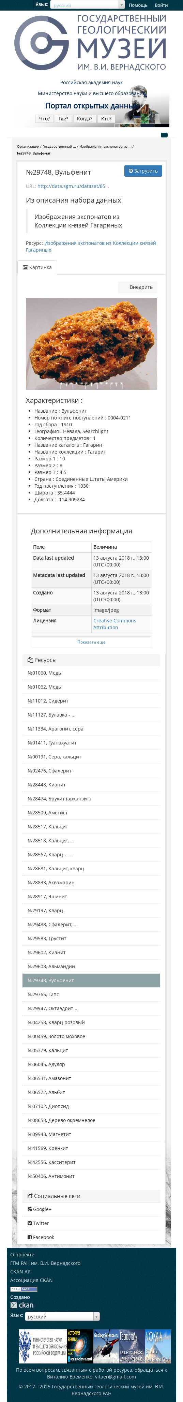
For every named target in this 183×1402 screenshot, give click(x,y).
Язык (41, 4)
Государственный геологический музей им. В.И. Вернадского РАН (108, 1390)
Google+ (39, 1209)
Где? (63, 118)
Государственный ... (59, 146)
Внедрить (140, 287)
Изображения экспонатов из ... (105, 146)
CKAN (21, 1305)
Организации (28, 146)
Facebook (41, 1237)
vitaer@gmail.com (115, 1376)
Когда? (84, 118)
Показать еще (91, 642)
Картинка (37, 267)
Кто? (106, 118)
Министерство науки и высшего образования (92, 93)
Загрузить (143, 170)
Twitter (38, 1223)
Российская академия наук (91, 82)
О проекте (22, 1254)
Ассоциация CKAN (31, 1280)
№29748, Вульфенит (33, 153)
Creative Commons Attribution (114, 624)
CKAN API (21, 1271)
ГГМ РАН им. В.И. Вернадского (45, 1263)
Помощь (138, 5)
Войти (161, 5)
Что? (44, 118)
